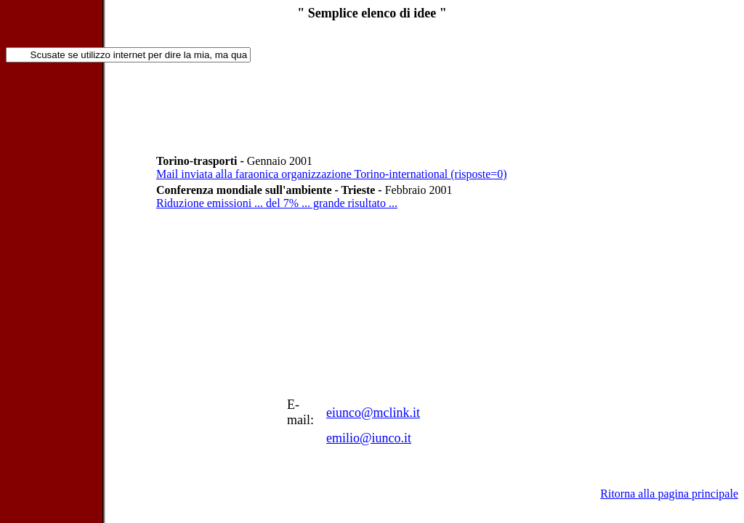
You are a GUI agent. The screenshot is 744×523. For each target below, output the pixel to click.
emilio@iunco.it (368, 438)
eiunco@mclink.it (373, 412)
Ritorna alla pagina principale (669, 493)
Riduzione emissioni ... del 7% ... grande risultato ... (276, 203)
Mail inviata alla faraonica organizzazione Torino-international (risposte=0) (331, 174)
